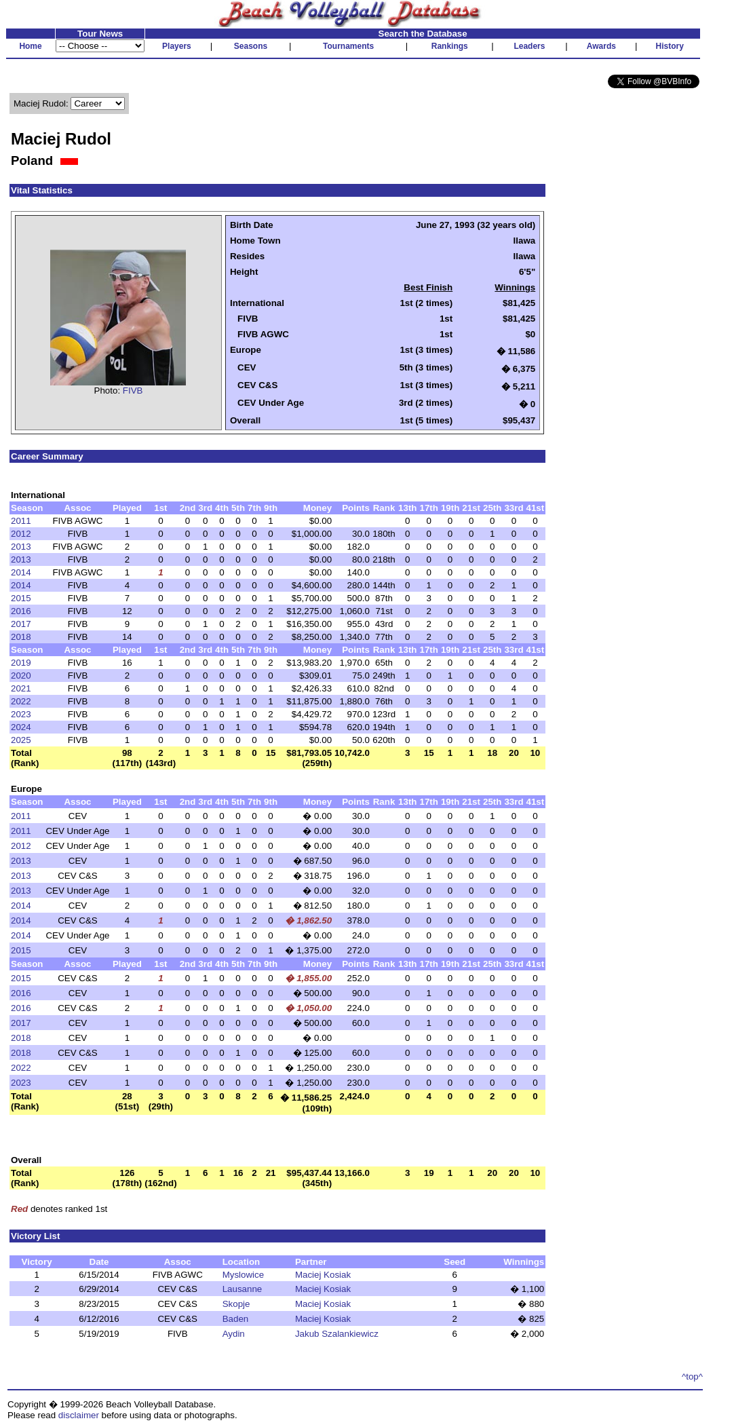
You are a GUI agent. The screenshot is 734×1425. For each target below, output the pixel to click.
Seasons (250, 46)
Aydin (234, 1334)
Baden (236, 1319)
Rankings (449, 46)
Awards (601, 46)
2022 (21, 701)
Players (176, 46)
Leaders (529, 46)
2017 (21, 624)
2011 (21, 521)
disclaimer (78, 1415)
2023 (21, 714)
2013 (21, 547)
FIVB (133, 390)
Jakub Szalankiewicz (337, 1334)
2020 (21, 675)
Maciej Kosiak (323, 1275)
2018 (21, 637)
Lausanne (243, 1289)
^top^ (692, 1376)
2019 (21, 663)
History (670, 46)
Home (30, 46)
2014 (21, 572)
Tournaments (348, 46)
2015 (21, 598)
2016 (21, 611)
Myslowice (243, 1275)
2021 (21, 688)
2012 (21, 534)
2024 (21, 727)
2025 (21, 740)
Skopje (236, 1304)
